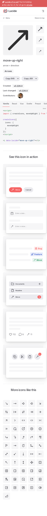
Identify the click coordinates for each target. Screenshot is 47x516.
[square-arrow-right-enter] (40, 479)
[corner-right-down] (14, 437)
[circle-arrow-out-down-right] (14, 428)
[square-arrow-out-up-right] (31, 479)
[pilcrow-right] (6, 479)
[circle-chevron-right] (40, 428)
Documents (26, 283)
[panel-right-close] (6, 470)
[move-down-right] (6, 403)
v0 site (29, 5)
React (14, 104)
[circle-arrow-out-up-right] (23, 428)
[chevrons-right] (6, 428)
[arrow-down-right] (40, 403)
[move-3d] (31, 445)
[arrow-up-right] (6, 420)
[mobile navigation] (43, 11)
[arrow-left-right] (6, 411)
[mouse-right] (23, 445)
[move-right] (14, 403)
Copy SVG (10, 78)
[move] (31, 462)
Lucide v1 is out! (12, 2)
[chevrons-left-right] (31, 420)
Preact (38, 104)
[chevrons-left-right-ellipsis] (23, 420)
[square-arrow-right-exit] (6, 487)
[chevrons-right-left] (40, 420)
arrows (8, 71)
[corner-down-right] (6, 437)
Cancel (28, 190)
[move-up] (14, 462)
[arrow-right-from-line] (14, 411)
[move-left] (40, 454)
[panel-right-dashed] (14, 470)
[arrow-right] (40, 411)
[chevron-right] (14, 420)
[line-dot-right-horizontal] (14, 445)
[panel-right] (31, 470)
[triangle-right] (6, 496)
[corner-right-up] (23, 437)
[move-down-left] (14, 454)
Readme (16, 290)
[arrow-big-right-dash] (23, 403)
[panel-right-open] (23, 470)
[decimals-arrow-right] (40, 437)
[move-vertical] (23, 462)
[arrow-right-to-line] (31, 411)
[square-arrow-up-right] (23, 487)
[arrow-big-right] (31, 403)
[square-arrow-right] (14, 487)
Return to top (39, 18)
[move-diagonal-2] (40, 445)
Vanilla (6, 104)
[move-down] (23, 454)
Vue (22, 104)
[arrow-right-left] (23, 411)
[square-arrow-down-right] (14, 479)
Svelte (29, 104)
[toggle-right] (40, 487)
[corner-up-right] (31, 437)
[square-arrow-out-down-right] (23, 479)
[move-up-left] (6, 462)
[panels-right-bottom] (40, 470)
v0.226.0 (18, 86)
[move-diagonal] (6, 454)
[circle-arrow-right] (31, 428)
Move (15, 189)
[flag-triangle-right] (6, 445)
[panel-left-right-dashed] (40, 462)
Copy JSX (28, 78)
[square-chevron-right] (31, 487)
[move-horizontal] (31, 454)
